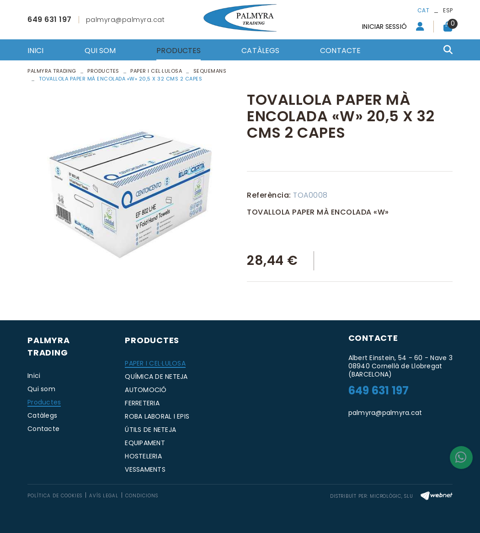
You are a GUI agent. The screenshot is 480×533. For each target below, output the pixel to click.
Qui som (41, 388)
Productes (103, 71)
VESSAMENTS (145, 469)
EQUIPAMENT (145, 442)
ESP (448, 10)
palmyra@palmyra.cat (125, 19)
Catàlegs (42, 415)
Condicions (141, 495)
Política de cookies (54, 495)
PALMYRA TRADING (51, 71)
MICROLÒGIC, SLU (391, 496)
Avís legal (103, 495)
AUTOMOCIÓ (145, 389)
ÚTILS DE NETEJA (150, 429)
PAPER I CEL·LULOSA (155, 363)
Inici (33, 375)
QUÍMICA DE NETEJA (156, 376)
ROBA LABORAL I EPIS (157, 416)
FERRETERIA (142, 403)
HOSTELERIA (143, 456)
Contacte (43, 428)
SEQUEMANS (210, 71)
